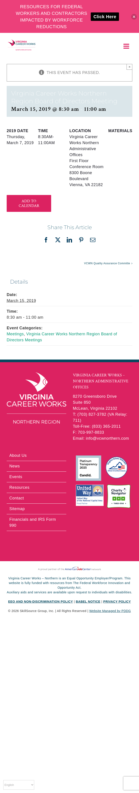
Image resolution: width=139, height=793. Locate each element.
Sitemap (17, 509)
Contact (16, 498)
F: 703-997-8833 (88, 432)
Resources (19, 487)
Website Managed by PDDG (110, 611)
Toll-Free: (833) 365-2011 (97, 426)
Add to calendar (29, 203)
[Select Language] (18, 785)
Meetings (15, 334)
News (14, 466)
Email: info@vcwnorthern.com (101, 438)
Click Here (104, 16)
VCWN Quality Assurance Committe (107, 263)
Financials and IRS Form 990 (32, 522)
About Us (18, 455)
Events (15, 477)
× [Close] (130, 67)
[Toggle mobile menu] (126, 46)
